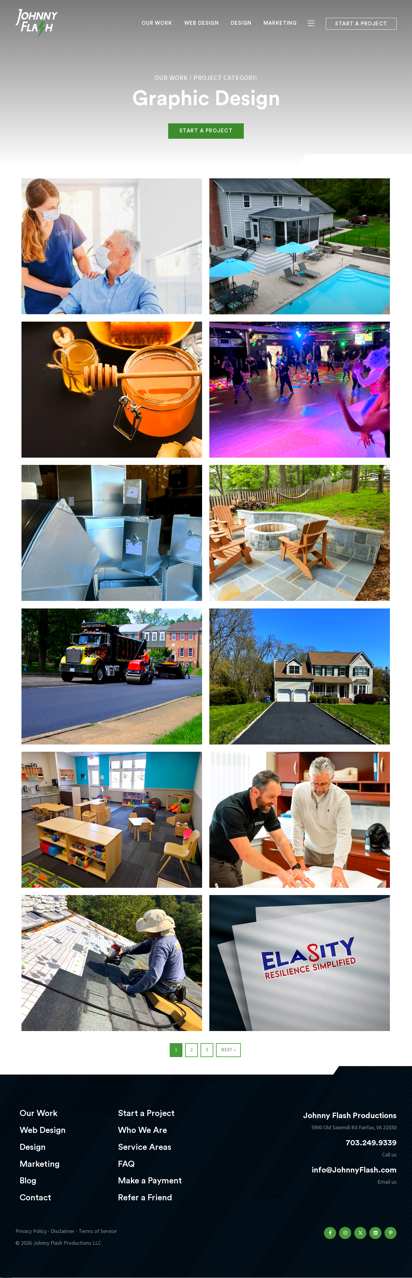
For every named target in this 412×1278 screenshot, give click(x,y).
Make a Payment (150, 1180)
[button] (330, 1233)
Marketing (280, 23)
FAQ (126, 1164)
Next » (228, 1049)
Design (241, 23)
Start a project (361, 23)
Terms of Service (97, 1231)
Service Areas (144, 1147)
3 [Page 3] (207, 1049)
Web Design (201, 23)
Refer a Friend (145, 1197)
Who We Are (142, 1130)
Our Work (157, 23)
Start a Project (146, 1113)
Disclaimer (62, 1231)
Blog (28, 1180)
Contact (35, 1197)
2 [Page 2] (191, 1049)
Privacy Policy (31, 1231)
